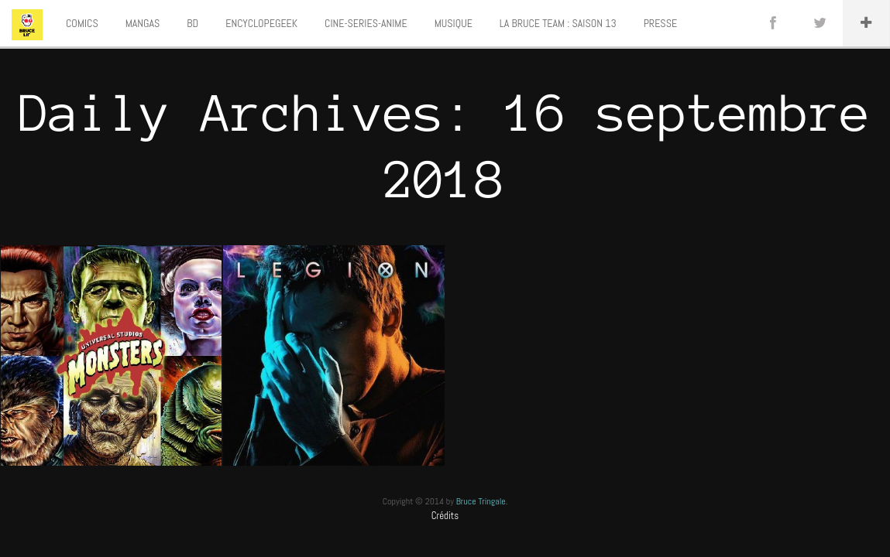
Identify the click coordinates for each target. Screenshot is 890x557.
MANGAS (142, 23)
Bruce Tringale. (482, 501)
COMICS (82, 23)
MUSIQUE (453, 23)
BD (192, 23)
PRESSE (660, 23)
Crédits (445, 515)
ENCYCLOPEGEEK (261, 23)
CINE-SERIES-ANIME (366, 23)
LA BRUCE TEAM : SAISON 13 (558, 23)
